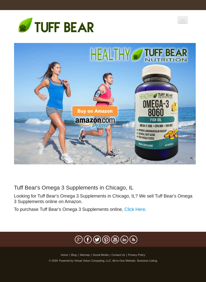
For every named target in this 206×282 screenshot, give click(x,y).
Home (64, 254)
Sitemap (85, 254)
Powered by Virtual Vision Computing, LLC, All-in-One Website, (97, 260)
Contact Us (118, 254)
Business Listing (147, 260)
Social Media (100, 254)
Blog (74, 254)
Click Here (134, 209)
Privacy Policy (136, 254)
